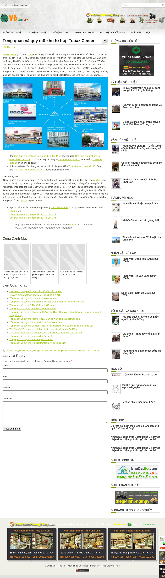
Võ (5, 5)
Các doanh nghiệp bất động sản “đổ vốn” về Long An (35, 291)
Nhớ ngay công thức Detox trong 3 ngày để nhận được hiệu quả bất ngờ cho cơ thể (135, 438)
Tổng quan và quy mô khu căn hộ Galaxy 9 (30, 336)
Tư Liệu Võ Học (61, 32)
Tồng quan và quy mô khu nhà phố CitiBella (31, 339)
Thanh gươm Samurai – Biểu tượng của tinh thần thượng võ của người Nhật (141, 148)
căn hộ (96, 180)
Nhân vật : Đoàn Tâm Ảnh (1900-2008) (141, 260)
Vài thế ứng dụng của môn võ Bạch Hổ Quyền (139, 386)
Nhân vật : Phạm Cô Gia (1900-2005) (138, 294)
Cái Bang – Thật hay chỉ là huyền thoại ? (141, 334)
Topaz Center (9, 54)
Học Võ (150, 32)
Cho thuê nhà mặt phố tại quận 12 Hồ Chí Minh (32, 217)
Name (6, 365)
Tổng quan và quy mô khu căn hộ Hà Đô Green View (35, 322)
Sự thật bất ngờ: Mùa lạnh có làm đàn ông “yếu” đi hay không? (135, 427)
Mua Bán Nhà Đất (127, 485)
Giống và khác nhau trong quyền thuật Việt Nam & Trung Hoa (141, 123)
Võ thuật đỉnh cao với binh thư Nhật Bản (140, 180)
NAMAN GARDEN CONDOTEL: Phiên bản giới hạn (34, 295)
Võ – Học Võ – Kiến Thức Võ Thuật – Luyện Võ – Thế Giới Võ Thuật (86, 565)
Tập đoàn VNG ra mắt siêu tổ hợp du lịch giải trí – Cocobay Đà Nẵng (43, 329)
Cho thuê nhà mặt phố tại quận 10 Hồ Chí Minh (37, 156)
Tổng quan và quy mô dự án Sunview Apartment (33, 298)
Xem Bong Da (124, 460)
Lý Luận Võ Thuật (37, 32)
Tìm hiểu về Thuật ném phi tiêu (140, 203)
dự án (30, 54)
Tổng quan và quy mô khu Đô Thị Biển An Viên (32, 308)
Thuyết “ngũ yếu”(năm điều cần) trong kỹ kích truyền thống (141, 89)
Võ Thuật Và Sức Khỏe (112, 32)
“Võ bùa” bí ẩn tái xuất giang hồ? (140, 220)
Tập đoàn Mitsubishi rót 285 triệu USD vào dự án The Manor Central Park (45, 332)
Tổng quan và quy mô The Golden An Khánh (31, 305)
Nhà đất (13, 211)
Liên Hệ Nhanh (19, 5)
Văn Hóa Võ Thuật (84, 32)
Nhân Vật (135, 32)
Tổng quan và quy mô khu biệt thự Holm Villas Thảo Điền (37, 343)
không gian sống (40, 351)
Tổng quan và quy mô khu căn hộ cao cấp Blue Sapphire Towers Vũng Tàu (46, 301)
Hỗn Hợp (11, 47)
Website (6, 387)
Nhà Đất (73, 224)
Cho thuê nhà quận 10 (69, 159)
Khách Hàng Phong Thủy (133, 510)
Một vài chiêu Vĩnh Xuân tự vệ (140, 374)
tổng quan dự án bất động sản (71, 351)
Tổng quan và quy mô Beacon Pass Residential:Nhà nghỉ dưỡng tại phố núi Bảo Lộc (51, 325)
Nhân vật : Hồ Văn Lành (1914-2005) (140, 277)
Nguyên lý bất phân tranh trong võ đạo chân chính (142, 106)
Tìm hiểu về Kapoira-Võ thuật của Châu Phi (142, 238)
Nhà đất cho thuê (59, 207)
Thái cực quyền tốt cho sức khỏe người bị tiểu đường (140, 318)
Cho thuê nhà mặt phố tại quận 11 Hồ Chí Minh (32, 214)
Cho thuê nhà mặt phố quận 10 (29, 169)
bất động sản (12, 351)
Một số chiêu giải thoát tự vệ (139, 402)
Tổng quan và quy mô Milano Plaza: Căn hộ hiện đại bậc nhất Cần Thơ (44, 319)
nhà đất (53, 351)
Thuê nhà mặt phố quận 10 (81, 166)
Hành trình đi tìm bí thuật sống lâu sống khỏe (142, 351)
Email (6, 376)
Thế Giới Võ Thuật (13, 32)
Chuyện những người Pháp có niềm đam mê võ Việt (141, 164)
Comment (7, 398)
